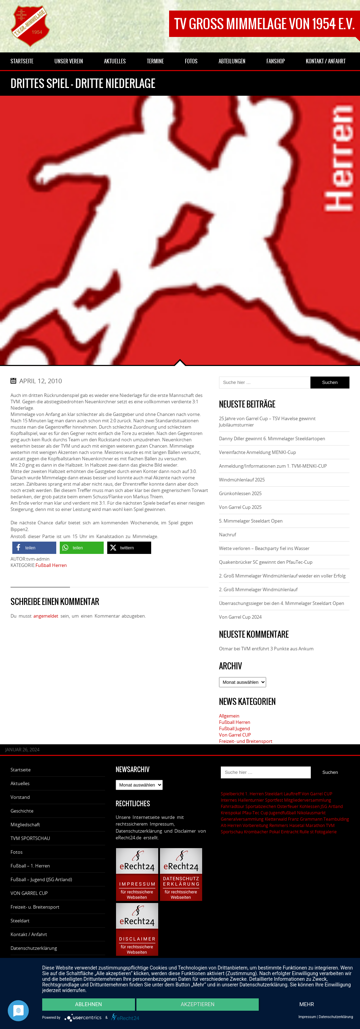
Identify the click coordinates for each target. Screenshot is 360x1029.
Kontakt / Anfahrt (29, 934)
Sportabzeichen (260, 806)
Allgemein (229, 716)
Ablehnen (88, 1005)
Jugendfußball (282, 812)
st (312, 831)
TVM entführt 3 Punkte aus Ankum (277, 648)
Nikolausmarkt (311, 812)
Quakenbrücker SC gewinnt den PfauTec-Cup (266, 562)
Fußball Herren (51, 565)
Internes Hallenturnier (242, 800)
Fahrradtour (232, 806)
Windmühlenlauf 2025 (242, 479)
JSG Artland (332, 806)
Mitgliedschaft (25, 824)
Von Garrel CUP (235, 735)
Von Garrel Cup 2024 (240, 617)
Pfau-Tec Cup (255, 812)
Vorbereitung (255, 825)
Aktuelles (20, 783)
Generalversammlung (242, 819)
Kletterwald (276, 819)
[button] (34, 548)
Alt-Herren (231, 825)
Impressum (307, 1017)
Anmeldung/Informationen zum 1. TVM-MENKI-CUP (273, 466)
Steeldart (20, 920)
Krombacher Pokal (262, 831)
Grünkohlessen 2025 (240, 493)
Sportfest (274, 800)
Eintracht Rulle (295, 831)
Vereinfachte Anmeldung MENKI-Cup (257, 452)
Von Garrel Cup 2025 (240, 507)
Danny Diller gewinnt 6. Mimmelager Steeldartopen (272, 438)
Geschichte (22, 811)
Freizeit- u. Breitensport (35, 907)
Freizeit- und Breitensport (245, 741)
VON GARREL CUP (29, 893)
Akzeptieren (197, 1005)
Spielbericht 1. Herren (242, 793)
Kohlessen (310, 806)
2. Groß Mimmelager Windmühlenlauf (258, 589)
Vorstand (20, 797)
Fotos (16, 852)
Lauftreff (292, 793)
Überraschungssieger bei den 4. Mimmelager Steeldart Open (281, 603)
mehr (307, 1005)
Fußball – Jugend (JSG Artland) (41, 879)
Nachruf (227, 534)
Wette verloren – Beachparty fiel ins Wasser (264, 548)
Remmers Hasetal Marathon (297, 825)
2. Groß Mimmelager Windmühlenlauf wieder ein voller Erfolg (282, 576)
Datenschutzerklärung (34, 948)
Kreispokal (231, 812)
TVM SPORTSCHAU (30, 838)
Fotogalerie (326, 831)
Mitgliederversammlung (307, 800)
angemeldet (45, 616)
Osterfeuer (287, 806)
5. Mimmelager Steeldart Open (251, 521)
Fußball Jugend (234, 728)
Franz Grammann (305, 819)
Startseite (21, 769)
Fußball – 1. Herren (30, 866)
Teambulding (336, 819)
